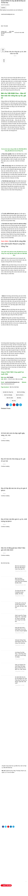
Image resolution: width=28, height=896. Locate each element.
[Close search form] (1, 1)
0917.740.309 (6, 885)
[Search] (14, 4)
